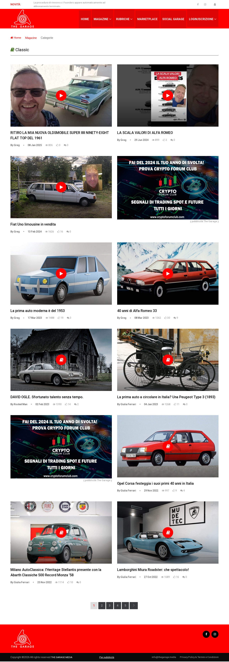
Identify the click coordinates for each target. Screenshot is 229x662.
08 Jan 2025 (35, 145)
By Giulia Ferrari (126, 404)
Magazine (99, 18)
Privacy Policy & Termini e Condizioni (198, 657)
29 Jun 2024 (141, 140)
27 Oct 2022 (151, 577)
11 (176, 404)
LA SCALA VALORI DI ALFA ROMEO (145, 133)
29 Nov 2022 (151, 491)
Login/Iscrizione (201, 18)
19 (60, 318)
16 (60, 231)
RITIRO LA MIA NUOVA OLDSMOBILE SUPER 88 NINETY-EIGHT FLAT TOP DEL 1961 (60, 135)
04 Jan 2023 (151, 404)
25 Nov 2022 (44, 582)
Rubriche (121, 18)
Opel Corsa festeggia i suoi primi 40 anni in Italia (156, 484)
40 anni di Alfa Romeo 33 (137, 311)
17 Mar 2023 (35, 318)
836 (49, 145)
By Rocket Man (18, 404)
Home (83, 18)
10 (70, 582)
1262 (156, 318)
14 (68, 404)
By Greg (15, 145)
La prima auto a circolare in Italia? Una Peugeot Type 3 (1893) (166, 397)
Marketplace (146, 18)
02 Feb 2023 (42, 404)
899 (155, 140)
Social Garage (173, 18)
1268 (166, 404)
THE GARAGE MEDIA (62, 657)
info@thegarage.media (160, 657)
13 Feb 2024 (35, 231)
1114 (59, 582)
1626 (49, 231)
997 (165, 491)
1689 (165, 577)
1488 (50, 318)
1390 (57, 404)
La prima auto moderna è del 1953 (37, 311)
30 (167, 318)
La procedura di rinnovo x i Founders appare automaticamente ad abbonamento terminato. (72, 4)
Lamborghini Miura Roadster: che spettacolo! (153, 570)
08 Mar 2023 (141, 318)
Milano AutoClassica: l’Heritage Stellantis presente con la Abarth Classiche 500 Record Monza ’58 (56, 573)
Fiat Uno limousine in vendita (33, 225)
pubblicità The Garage (204, 221)
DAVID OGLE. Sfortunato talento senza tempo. (47, 397)
